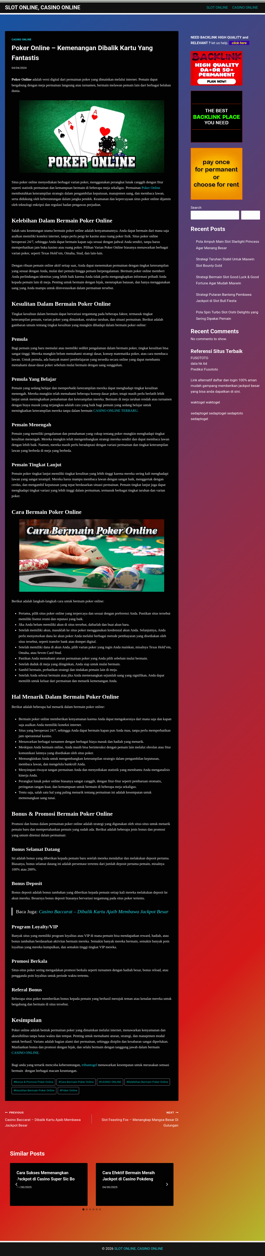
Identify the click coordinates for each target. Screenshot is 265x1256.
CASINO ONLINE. (26, 1053)
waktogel (198, 402)
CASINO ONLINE (245, 7)
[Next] (167, 1184)
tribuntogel (89, 1065)
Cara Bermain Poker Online (76, 1081)
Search (196, 207)
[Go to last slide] (16, 1184)
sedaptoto (235, 413)
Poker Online (151, 188)
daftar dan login (225, 380)
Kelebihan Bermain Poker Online (147, 1081)
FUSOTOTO (199, 358)
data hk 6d (199, 363)
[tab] (83, 1209)
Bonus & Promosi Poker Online (33, 1081)
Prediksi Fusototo (204, 369)
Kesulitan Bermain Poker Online (33, 1090)
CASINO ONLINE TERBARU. (116, 411)
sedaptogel (199, 413)
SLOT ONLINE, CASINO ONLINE (138, 1248)
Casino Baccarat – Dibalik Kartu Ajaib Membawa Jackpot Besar (104, 911)
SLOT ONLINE (217, 7)
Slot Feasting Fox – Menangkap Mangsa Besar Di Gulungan (136, 1118)
